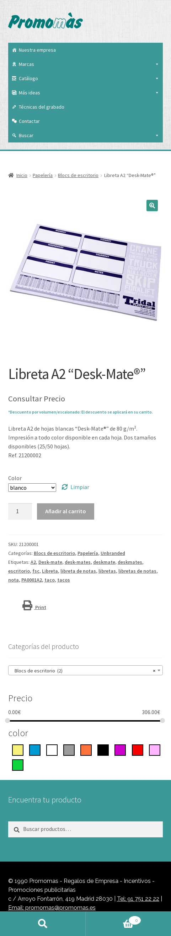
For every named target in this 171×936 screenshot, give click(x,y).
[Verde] (17, 764)
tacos (63, 580)
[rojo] (137, 749)
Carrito (113, 919)
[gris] (69, 749)
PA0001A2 (31, 580)
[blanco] (51, 749)
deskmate (104, 562)
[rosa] (154, 749)
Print (34, 607)
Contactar (29, 121)
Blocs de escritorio (78, 175)
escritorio (19, 571)
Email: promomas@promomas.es (52, 907)
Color (15, 478)
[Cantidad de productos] (20, 511)
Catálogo (89, 78)
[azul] (34, 749)
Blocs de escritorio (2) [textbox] (83, 671)
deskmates (130, 562)
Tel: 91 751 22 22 (138, 898)
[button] (152, 205)
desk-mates (78, 562)
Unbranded (113, 553)
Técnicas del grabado (41, 107)
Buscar (89, 135)
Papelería (43, 175)
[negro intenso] (103, 749)
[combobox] (85, 670)
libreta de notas (78, 571)
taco (49, 580)
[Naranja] (86, 749)
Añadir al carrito (65, 511)
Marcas (89, 64)
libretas (107, 571)
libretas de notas (137, 571)
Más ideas (89, 92)
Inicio (21, 175)
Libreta (50, 571)
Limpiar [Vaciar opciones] (79, 486)
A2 (33, 562)
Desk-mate (50, 562)
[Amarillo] (17, 749)
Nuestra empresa (37, 50)
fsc (35, 571)
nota (13, 580)
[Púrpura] (120, 749)
